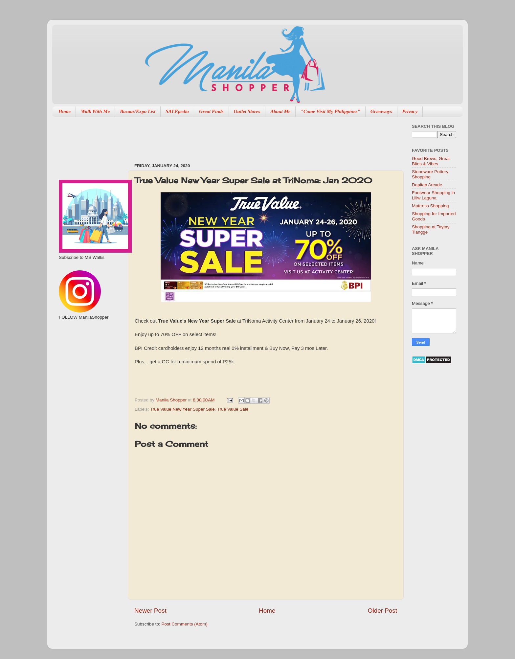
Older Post (382, 610)
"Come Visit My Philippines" (330, 111)
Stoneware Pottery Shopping (430, 174)
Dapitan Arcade (427, 184)
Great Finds (211, 111)
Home (64, 111)
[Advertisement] (253, 136)
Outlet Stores (247, 111)
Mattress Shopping (430, 205)
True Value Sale (232, 409)
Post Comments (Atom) (185, 624)
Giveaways (381, 111)
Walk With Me (95, 111)
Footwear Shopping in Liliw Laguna (433, 195)
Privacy (410, 111)
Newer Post (150, 610)
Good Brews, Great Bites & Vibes (431, 161)
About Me (280, 111)
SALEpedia (177, 111)
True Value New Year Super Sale (182, 409)
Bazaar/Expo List (137, 111)
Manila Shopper (172, 400)
